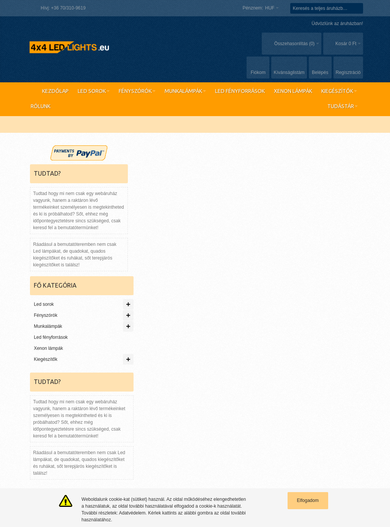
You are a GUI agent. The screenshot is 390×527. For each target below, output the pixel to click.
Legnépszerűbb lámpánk (55, 442)
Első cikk (127, 428)
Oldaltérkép (26, 353)
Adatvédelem (189, 435)
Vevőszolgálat (360, 353)
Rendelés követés (167, 353)
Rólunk (334, 353)
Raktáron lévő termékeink (56, 428)
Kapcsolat (200, 353)
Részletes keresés (125, 353)
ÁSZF (182, 442)
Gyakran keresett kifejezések (72, 353)
